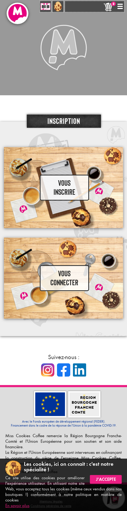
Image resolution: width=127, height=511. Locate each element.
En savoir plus (17, 505)
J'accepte (106, 479)
